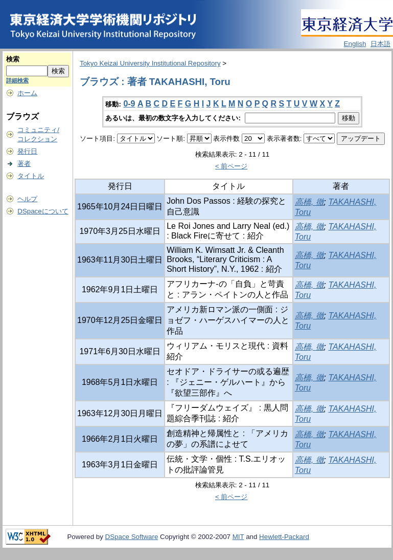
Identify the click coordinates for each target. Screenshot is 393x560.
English (355, 44)
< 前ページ (231, 166)
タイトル (30, 176)
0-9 (129, 103)
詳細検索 (17, 80)
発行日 (27, 151)
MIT (238, 537)
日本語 (380, 44)
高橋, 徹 (309, 202)
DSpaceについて (42, 211)
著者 (24, 163)
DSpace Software (131, 537)
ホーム (27, 93)
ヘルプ (27, 199)
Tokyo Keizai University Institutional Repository (150, 63)
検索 (12, 59)
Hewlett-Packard (284, 537)
